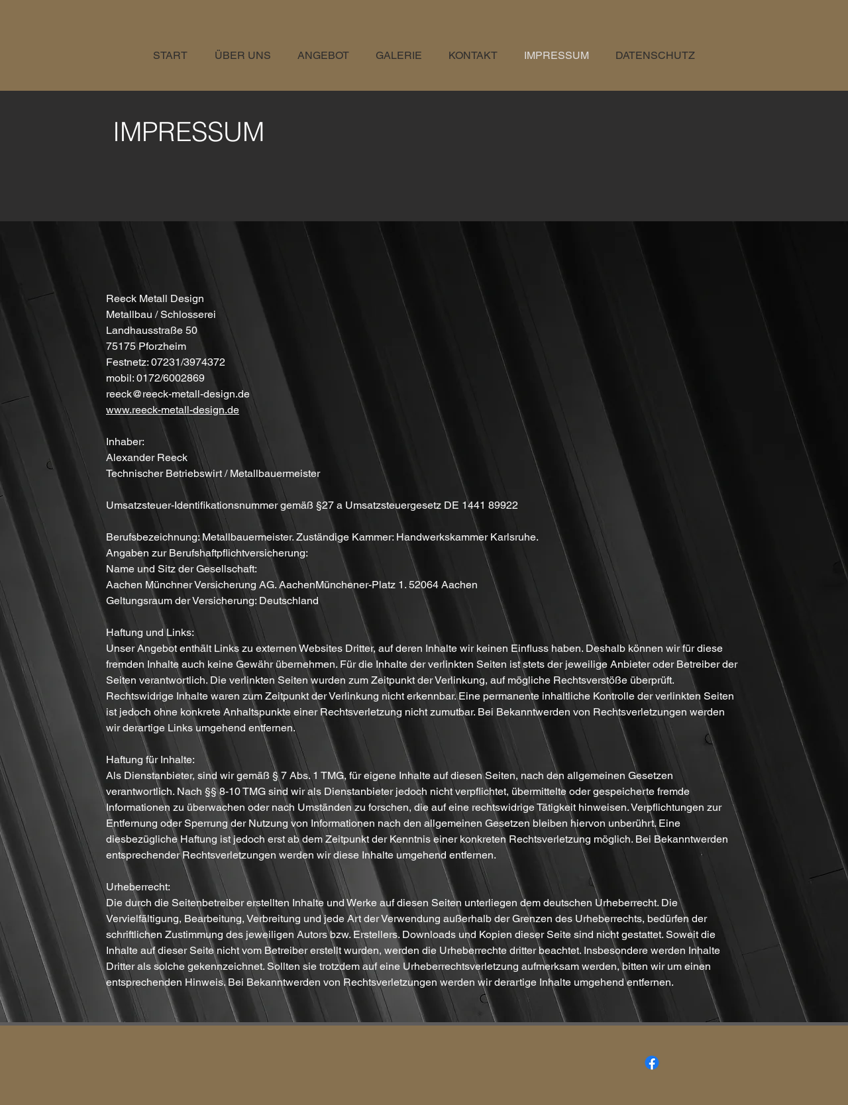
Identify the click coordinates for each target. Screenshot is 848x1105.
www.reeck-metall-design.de (172, 409)
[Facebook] (652, 1062)
